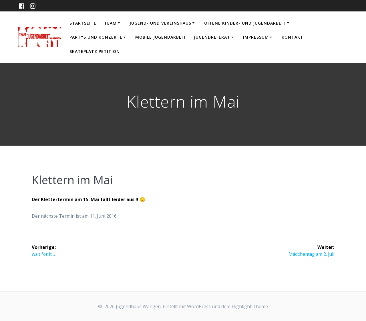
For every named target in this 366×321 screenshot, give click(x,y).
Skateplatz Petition (94, 51)
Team (110, 23)
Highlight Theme (250, 306)
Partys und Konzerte (95, 37)
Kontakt (292, 37)
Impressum (256, 37)
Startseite (82, 23)
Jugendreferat (212, 37)
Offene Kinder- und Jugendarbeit (245, 23)
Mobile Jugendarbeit (160, 37)
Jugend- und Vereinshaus (160, 23)
